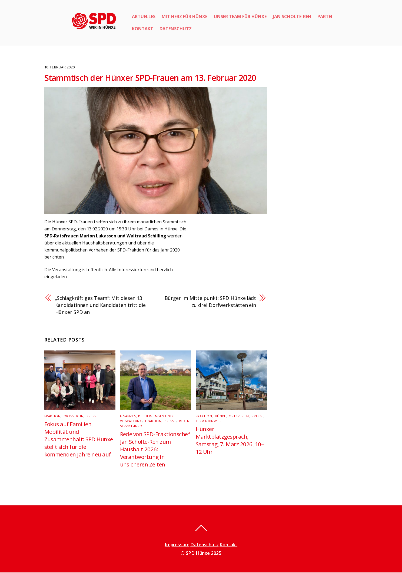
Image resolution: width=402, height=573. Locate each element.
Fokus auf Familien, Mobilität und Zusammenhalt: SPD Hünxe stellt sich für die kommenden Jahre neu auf (79, 440)
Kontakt (142, 29)
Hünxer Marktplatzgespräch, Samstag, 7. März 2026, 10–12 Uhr (230, 441)
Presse (91, 417)
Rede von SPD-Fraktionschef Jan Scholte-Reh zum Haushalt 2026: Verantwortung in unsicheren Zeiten (155, 450)
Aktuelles (143, 16)
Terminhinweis (208, 422)
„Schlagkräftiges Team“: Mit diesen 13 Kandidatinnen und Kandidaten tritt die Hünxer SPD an (100, 305)
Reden (183, 422)
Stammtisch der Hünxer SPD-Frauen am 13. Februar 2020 (150, 77)
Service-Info (131, 427)
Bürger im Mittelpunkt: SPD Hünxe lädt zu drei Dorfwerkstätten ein (209, 302)
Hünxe (219, 417)
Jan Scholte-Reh (292, 16)
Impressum (176, 545)
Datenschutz (176, 29)
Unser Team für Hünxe (240, 16)
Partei (324, 16)
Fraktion (52, 417)
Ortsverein (72, 417)
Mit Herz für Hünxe (184, 16)
